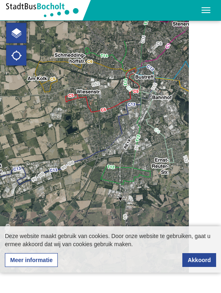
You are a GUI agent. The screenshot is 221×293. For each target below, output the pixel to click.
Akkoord (199, 260)
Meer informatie (31, 260)
